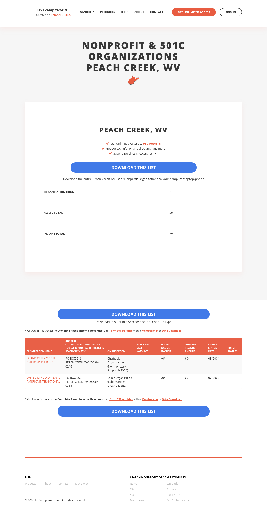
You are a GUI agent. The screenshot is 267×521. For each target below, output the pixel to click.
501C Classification (178, 500)
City (132, 489)
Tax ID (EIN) (174, 494)
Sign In (230, 12)
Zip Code (172, 483)
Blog (124, 12)
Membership (150, 330)
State (133, 494)
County (171, 489)
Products (107, 12)
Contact (156, 12)
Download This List (133, 167)
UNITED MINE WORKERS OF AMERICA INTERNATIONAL (44, 379)
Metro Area (137, 500)
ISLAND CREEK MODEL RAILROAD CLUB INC (41, 360)
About (139, 12)
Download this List (133, 411)
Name (133, 483)
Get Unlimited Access (194, 12)
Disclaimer (81, 483)
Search (87, 12)
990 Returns (152, 143)
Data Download (172, 330)
